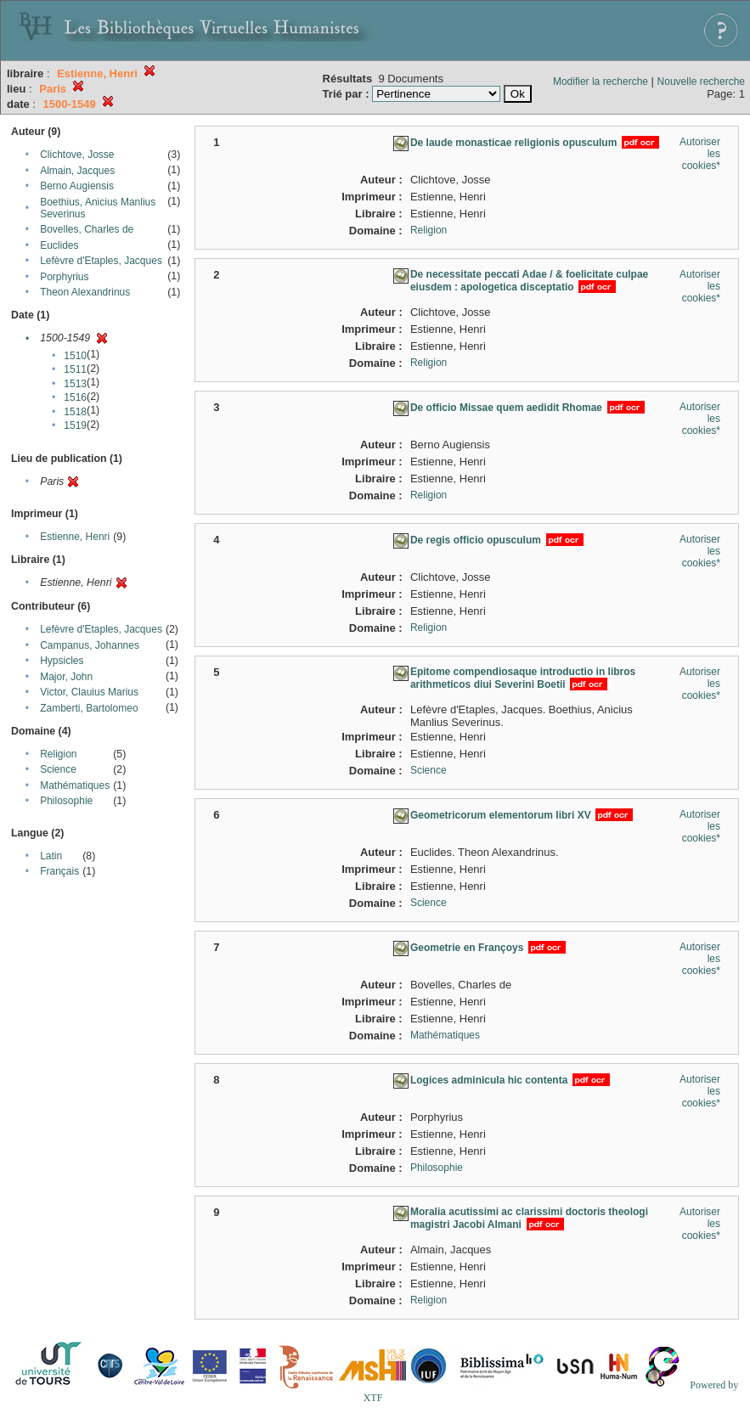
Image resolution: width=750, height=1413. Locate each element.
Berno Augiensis (77, 186)
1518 (75, 412)
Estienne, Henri (75, 537)
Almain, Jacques (77, 171)
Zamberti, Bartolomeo (89, 708)
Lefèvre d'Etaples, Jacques (101, 261)
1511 (75, 369)
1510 (75, 356)
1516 (75, 397)
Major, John (66, 677)
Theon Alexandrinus (85, 292)
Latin (51, 856)
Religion (58, 754)
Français (59, 871)
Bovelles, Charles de (86, 229)
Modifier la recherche (600, 81)
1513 (75, 384)
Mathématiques (75, 785)
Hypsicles (61, 661)
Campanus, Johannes (89, 645)
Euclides (59, 245)
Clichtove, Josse (77, 154)
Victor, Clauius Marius (89, 692)
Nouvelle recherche (701, 81)
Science (58, 769)
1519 (75, 425)
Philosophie (66, 801)
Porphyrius (64, 277)
